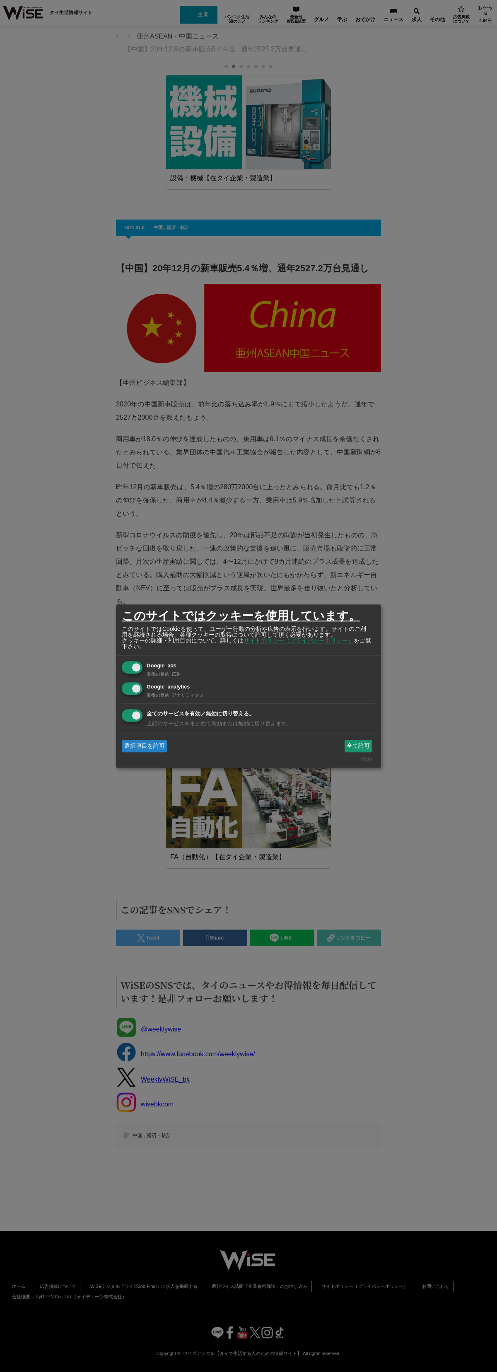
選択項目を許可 (144, 745)
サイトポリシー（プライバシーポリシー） (299, 640)
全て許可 (358, 745)
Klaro (366, 759)
